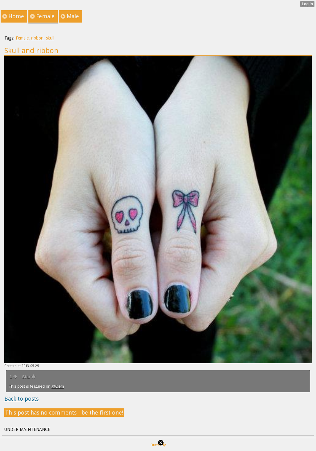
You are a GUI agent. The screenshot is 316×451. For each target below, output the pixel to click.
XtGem (58, 386)
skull (50, 38)
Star (28, 376)
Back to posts (21, 398)
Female (22, 38)
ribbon (37, 38)
